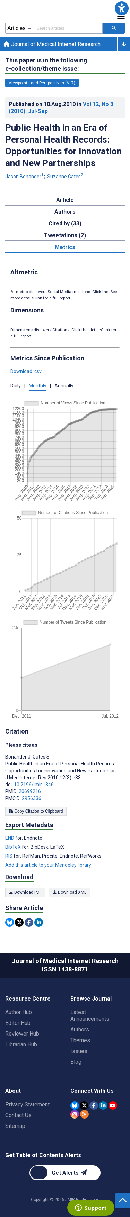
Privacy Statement (27, 1104)
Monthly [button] (37, 385)
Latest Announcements (89, 1015)
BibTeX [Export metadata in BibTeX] (13, 847)
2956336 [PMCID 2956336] (31, 798)
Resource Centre (28, 998)
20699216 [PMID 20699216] (30, 791)
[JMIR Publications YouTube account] (113, 1105)
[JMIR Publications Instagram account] (74, 1114)
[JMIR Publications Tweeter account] (84, 1105)
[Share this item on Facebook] (29, 922)
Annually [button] (63, 385)
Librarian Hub (21, 1044)
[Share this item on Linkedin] (38, 922)
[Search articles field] (68, 28)
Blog (75, 1062)
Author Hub (18, 1012)
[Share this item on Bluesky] (9, 922)
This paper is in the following (46, 65)
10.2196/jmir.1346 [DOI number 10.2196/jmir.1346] (34, 784)
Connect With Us (92, 1091)
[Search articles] (114, 28)
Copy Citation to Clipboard (36, 811)
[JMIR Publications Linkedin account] (103, 1105)
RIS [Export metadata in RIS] (9, 856)
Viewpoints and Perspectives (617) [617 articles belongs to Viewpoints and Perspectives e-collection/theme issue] (42, 82)
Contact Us (18, 1115)
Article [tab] (65, 200)
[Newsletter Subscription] (65, 1172)
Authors (79, 1029)
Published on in (61, 107)
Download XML (69, 892)
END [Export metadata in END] (10, 838)
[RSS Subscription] (84, 1114)
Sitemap (15, 1126)
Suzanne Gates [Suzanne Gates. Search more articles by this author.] (65, 176)
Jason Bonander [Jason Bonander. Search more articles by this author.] (25, 176)
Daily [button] (15, 385)
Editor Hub (18, 1023)
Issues (78, 1051)
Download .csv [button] (26, 371)
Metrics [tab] (65, 247)
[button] (121, 8)
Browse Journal (91, 998)
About (13, 1091)
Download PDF (25, 892)
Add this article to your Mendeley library (48, 865)
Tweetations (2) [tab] (65, 235)
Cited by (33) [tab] (65, 223)
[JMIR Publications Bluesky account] (74, 1105)
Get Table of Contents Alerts (43, 1155)
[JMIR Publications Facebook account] (93, 1105)
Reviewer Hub (22, 1033)
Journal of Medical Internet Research (52, 44)
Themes (80, 1040)
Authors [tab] (65, 211)
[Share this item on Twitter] (19, 922)
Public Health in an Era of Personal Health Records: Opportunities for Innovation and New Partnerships (63, 145)
